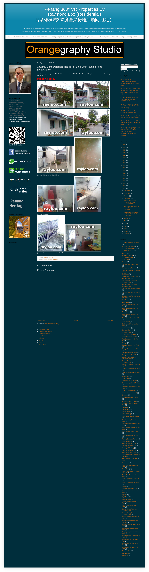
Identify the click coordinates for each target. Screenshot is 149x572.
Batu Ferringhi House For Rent (131, 288)
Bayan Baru (125, 302)
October (126, 196)
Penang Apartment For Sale (130, 431)
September (127, 198)
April (125, 228)
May (125, 226)
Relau (124, 486)
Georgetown (125, 376)
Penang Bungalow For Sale (130, 439)
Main (8, 37)
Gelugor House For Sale (129, 355)
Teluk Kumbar (126, 551)
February (127, 234)
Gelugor (124, 343)
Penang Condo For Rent (129, 443)
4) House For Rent (127, 255)
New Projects (104, 37)
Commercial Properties (21, 37)
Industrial (41, 338)
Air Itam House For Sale (129, 268)
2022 (124, 155)
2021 (124, 158)
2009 (124, 188)
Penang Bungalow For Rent (130, 435)
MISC (40, 342)
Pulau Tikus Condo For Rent (130, 479)
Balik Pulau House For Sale (130, 276)
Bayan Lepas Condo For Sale (130, 318)
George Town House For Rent (131, 368)
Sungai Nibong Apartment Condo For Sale (129, 513)
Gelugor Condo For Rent (129, 353)
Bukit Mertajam (126, 328)
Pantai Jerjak (126, 411)
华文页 (41, 340)
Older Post (110, 320)
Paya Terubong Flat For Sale (130, 416)
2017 (124, 168)
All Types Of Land (90, 37)
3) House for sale (127, 251)
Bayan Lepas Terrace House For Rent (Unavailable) (130, 202)
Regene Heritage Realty (129, 37)
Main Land (125, 407)
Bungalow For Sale (127, 330)
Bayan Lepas (126, 312)
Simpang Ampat (126, 499)
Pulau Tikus (125, 469)
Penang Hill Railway (128, 448)
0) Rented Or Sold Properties (50, 259)
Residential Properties (40, 37)
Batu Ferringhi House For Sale (131, 292)
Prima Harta (42, 345)
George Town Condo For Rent (131, 365)
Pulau (124, 460)
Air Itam (124, 262)
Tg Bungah (125, 553)
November (127, 193)
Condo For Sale (126, 332)
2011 (124, 183)
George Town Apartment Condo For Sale (129, 361)
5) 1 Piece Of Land (127, 257)
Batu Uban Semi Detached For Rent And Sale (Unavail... (131, 208)
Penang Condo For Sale (129, 445)
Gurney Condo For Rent (129, 390)
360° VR (115, 37)
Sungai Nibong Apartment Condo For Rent (129, 509)
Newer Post (41, 320)
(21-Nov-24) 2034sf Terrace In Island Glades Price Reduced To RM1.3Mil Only (130, 106)
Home (76, 320)
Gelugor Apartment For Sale (130, 349)
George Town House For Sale (130, 372)
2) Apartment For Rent (128, 248)
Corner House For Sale (129, 334)
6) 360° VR (125, 260)
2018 (124, 165)
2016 (124, 170)
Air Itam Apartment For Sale (130, 264)
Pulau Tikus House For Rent (130, 482)
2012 (124, 181)
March (126, 231)
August (126, 218)
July (125, 221)
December (127, 191)
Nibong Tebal (126, 409)
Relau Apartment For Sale (129, 488)
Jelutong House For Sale (129, 401)
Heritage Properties (57, 37)
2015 (124, 173)
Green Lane (125, 378)
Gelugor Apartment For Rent (130, 345)
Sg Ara (124, 494)
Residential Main (44, 329)
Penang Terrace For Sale (129, 458)
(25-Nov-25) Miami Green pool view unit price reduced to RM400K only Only (129, 99)
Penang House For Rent (129, 450)
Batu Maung (125, 300)
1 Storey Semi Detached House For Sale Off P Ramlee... (131, 213)
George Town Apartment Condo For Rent (129, 357)
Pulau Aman (125, 463)
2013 (124, 178)
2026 (124, 145)
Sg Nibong (125, 497)
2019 (124, 163)
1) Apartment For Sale (128, 246)
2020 (124, 160)
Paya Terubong (126, 414)
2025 (124, 147)
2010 (124, 186)
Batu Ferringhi (126, 278)
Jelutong (124, 395)
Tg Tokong (125, 555)
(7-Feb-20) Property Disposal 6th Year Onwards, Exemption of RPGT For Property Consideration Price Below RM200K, (130, 131)
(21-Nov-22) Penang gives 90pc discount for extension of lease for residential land (130, 122)
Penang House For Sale (129, 452)
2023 (124, 152)
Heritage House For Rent (129, 393)
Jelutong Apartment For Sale (130, 397)
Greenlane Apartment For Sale (131, 383)
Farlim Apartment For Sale (129, 337)
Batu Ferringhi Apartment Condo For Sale (129, 285)
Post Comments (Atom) (52, 324)
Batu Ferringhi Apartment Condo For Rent (129, 281)
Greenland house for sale (129, 380)
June (125, 223)
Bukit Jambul (126, 322)
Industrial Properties (74, 37)
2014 (124, 175)
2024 (124, 150)
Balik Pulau (125, 274)
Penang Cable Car (127, 441)
